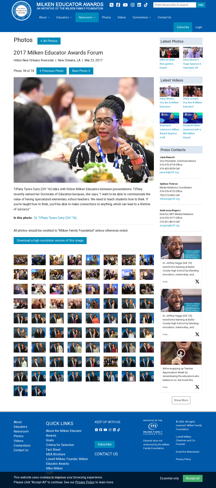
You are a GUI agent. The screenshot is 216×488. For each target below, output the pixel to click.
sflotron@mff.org (170, 198)
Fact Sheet (53, 449)
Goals (50, 440)
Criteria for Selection (60, 445)
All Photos (49, 41)
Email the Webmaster (187, 451)
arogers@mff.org (169, 225)
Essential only (169, 478)
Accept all (192, 478)
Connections (140, 17)
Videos (121, 17)
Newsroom (85, 17)
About (43, 17)
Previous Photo (51, 71)
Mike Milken (54, 468)
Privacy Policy (183, 459)
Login (199, 27)
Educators (62, 17)
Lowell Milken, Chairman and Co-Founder (186, 440)
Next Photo (81, 71)
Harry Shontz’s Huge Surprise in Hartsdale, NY (193, 60)
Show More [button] (181, 400)
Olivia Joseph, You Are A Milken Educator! (193, 99)
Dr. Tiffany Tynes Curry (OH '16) (55, 218)
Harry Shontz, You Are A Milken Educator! (169, 99)
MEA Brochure (55, 454)
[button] (181, 261)
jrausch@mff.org (169, 172)
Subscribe (183, 27)
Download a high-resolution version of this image (50, 240)
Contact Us (164, 17)
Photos (106, 17)
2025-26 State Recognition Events (169, 60)
